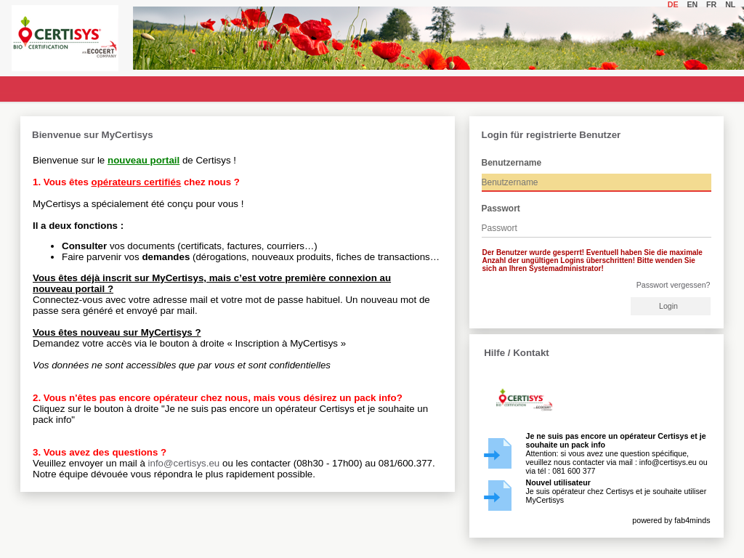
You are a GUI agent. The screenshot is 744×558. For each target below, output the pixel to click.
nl (732, 4)
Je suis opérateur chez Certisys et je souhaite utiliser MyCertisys (616, 491)
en (694, 4)
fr (713, 4)
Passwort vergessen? (673, 284)
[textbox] (596, 183)
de (675, 4)
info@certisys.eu (184, 463)
